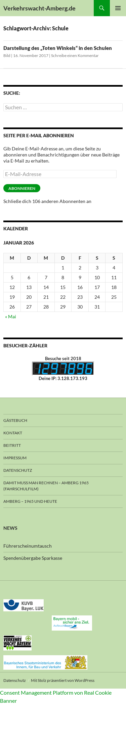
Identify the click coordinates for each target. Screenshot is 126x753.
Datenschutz (17, 470)
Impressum (15, 457)
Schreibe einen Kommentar (75, 55)
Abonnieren (21, 188)
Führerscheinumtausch (27, 546)
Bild (6, 55)
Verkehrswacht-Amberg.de (39, 8)
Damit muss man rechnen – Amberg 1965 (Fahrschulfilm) (46, 485)
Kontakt (12, 432)
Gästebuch (15, 420)
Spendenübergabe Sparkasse (32, 558)
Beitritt (12, 445)
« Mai (10, 316)
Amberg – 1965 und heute (30, 501)
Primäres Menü (118, 8)
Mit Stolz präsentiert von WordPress (62, 680)
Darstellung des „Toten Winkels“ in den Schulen (57, 48)
